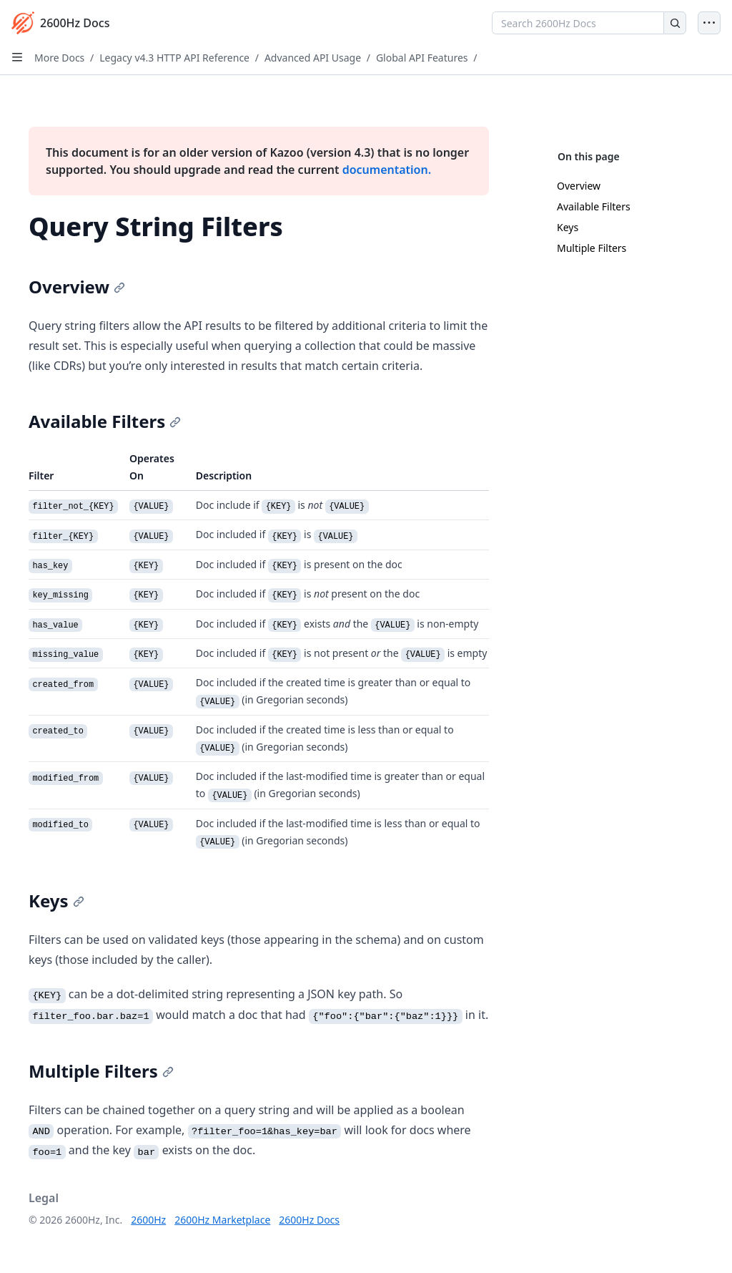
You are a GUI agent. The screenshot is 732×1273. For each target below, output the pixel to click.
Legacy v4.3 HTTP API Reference (174, 57)
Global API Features (422, 57)
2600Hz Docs (309, 1219)
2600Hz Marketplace (222, 1219)
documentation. (386, 169)
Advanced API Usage (312, 57)
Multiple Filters (591, 248)
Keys (567, 227)
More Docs (59, 57)
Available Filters (593, 206)
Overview (578, 185)
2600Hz (148, 1219)
